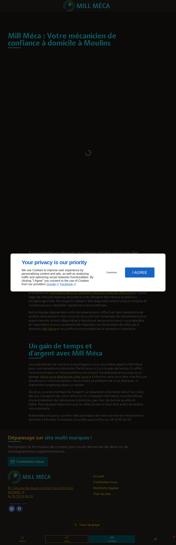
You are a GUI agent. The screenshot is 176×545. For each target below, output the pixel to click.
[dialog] (88, 273)
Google (51, 284)
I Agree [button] (139, 272)
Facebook (66, 284)
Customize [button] (111, 272)
